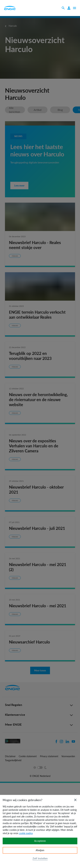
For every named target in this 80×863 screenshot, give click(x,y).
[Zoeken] (63, 8)
